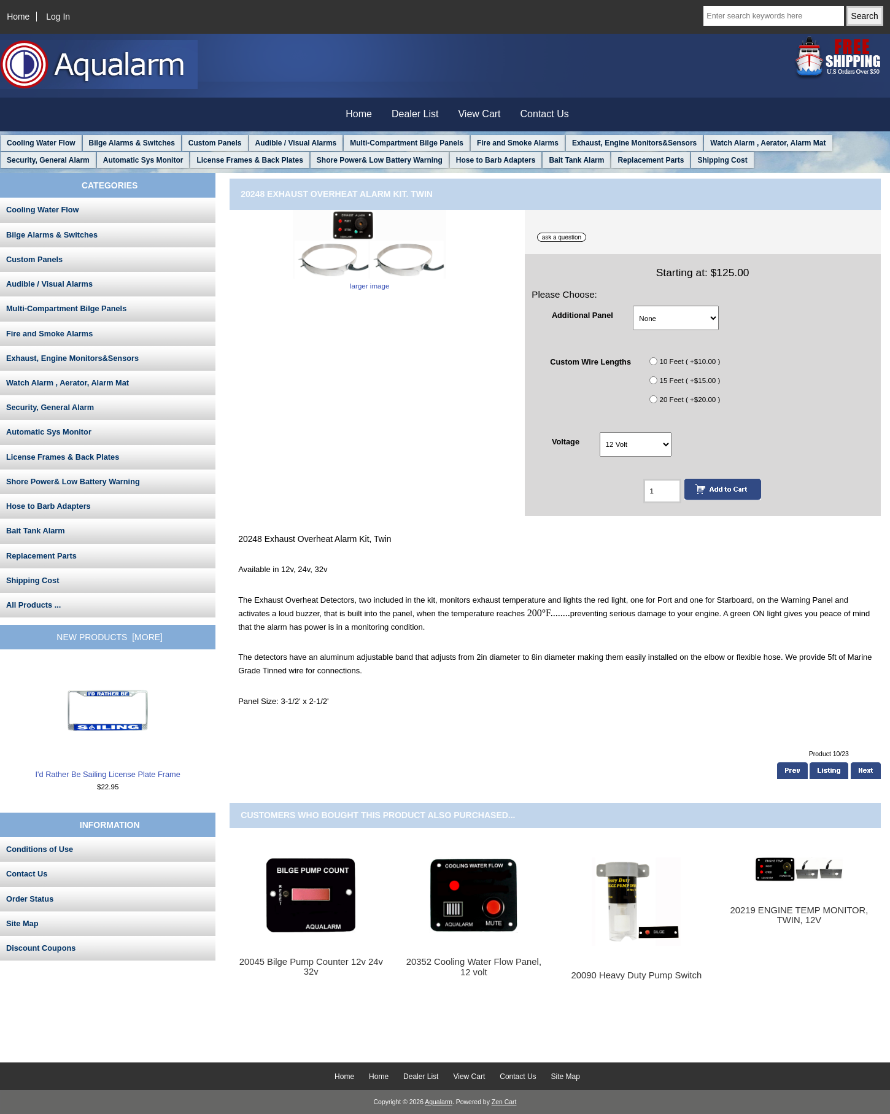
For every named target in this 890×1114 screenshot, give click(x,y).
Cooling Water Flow (41, 143)
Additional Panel (582, 315)
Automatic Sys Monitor (143, 160)
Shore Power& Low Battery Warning (380, 160)
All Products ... (33, 604)
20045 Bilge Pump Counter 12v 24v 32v (311, 967)
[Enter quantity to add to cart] (662, 491)
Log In (58, 16)
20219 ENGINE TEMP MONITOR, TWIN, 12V (799, 915)
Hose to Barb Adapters (496, 160)
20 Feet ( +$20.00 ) (689, 399)
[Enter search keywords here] (773, 16)
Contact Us (544, 114)
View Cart (479, 114)
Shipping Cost (722, 160)
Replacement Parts (650, 160)
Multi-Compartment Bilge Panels (406, 143)
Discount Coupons (40, 948)
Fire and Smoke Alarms (518, 143)
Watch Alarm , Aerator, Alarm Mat (768, 143)
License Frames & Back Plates (249, 160)
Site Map (22, 923)
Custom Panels (215, 143)
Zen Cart (504, 1102)
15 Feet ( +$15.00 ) (689, 380)
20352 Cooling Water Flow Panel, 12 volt (473, 967)
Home (18, 16)
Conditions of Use (39, 849)
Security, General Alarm (48, 160)
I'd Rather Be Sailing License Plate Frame (108, 722)
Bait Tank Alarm (576, 160)
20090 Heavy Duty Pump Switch (636, 975)
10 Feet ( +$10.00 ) (689, 361)
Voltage (565, 441)
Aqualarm (438, 1102)
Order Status (29, 898)
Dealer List (415, 114)
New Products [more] (109, 637)
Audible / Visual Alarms (296, 143)
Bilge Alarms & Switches (132, 143)
